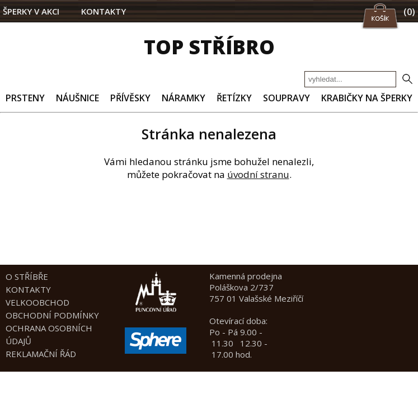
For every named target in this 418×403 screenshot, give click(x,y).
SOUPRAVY (286, 98)
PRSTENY (25, 98)
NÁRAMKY (183, 98)
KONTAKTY (103, 11)
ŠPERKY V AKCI (31, 11)
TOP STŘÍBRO (209, 47)
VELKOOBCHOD (37, 302)
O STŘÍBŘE (27, 276)
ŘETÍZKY (234, 98)
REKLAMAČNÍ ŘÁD (41, 353)
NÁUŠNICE (77, 98)
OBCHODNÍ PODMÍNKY (52, 315)
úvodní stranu (258, 174)
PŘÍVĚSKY (130, 98)
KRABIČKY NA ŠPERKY (366, 98)
